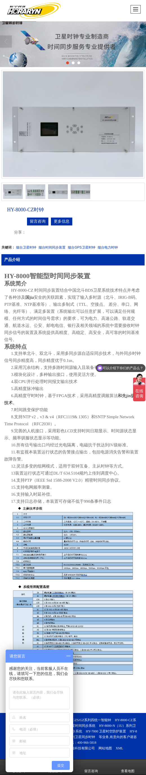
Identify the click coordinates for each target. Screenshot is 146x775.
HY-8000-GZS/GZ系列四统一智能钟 (85, 720)
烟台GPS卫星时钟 (81, 247)
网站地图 (105, 748)
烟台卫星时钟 (26, 247)
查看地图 (127, 767)
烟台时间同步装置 (52, 247)
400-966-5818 (86, 743)
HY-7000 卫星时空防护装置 (106, 731)
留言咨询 (38, 221)
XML (119, 748)
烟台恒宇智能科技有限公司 (74, 748)
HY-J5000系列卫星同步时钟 (74, 737)
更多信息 (61, 221)
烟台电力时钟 (108, 247)
